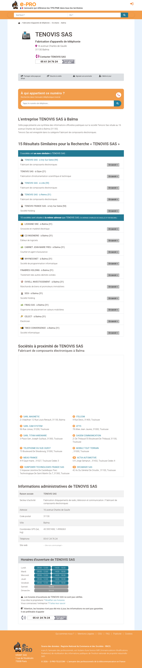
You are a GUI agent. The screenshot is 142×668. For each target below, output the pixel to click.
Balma (63, 23)
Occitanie (55, 23)
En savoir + (113, 165)
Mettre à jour (105, 76)
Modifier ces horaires (55, 600)
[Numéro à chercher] (67, 103)
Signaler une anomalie (82, 76)
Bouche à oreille (54, 76)
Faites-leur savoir (57, 603)
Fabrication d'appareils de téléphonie (36, 23)
